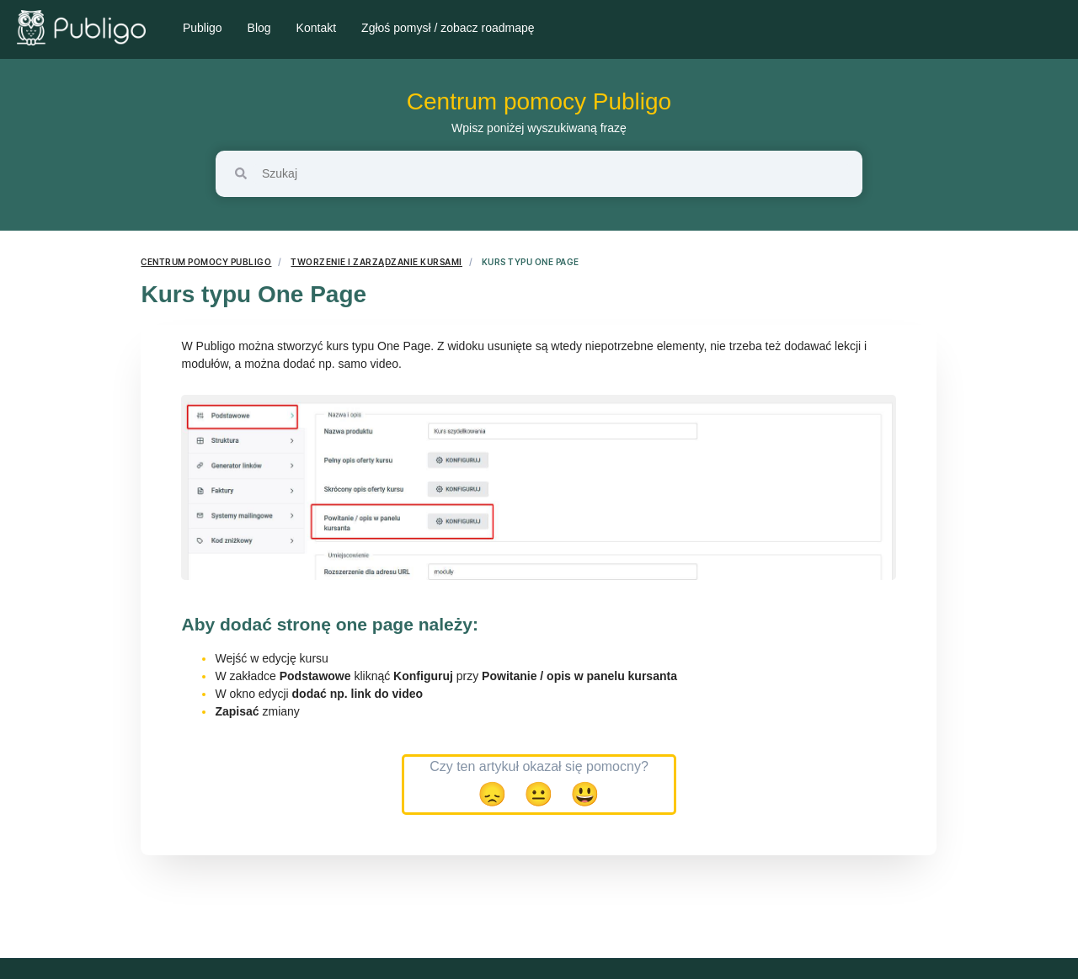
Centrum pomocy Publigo (539, 101)
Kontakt (316, 28)
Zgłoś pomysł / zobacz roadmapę (447, 28)
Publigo (202, 28)
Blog (259, 28)
